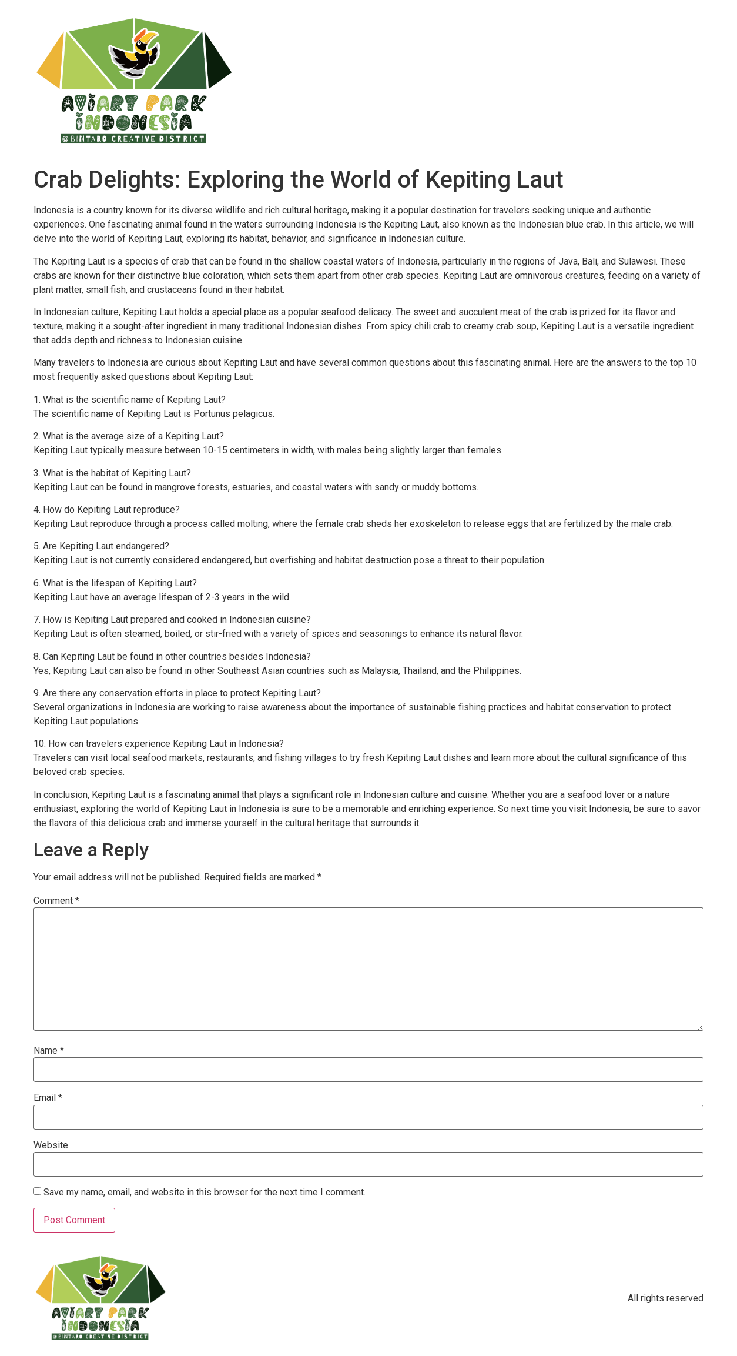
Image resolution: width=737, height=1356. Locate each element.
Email (48, 1098)
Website (51, 1145)
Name (49, 1051)
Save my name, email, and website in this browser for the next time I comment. (204, 1192)
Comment (56, 901)
